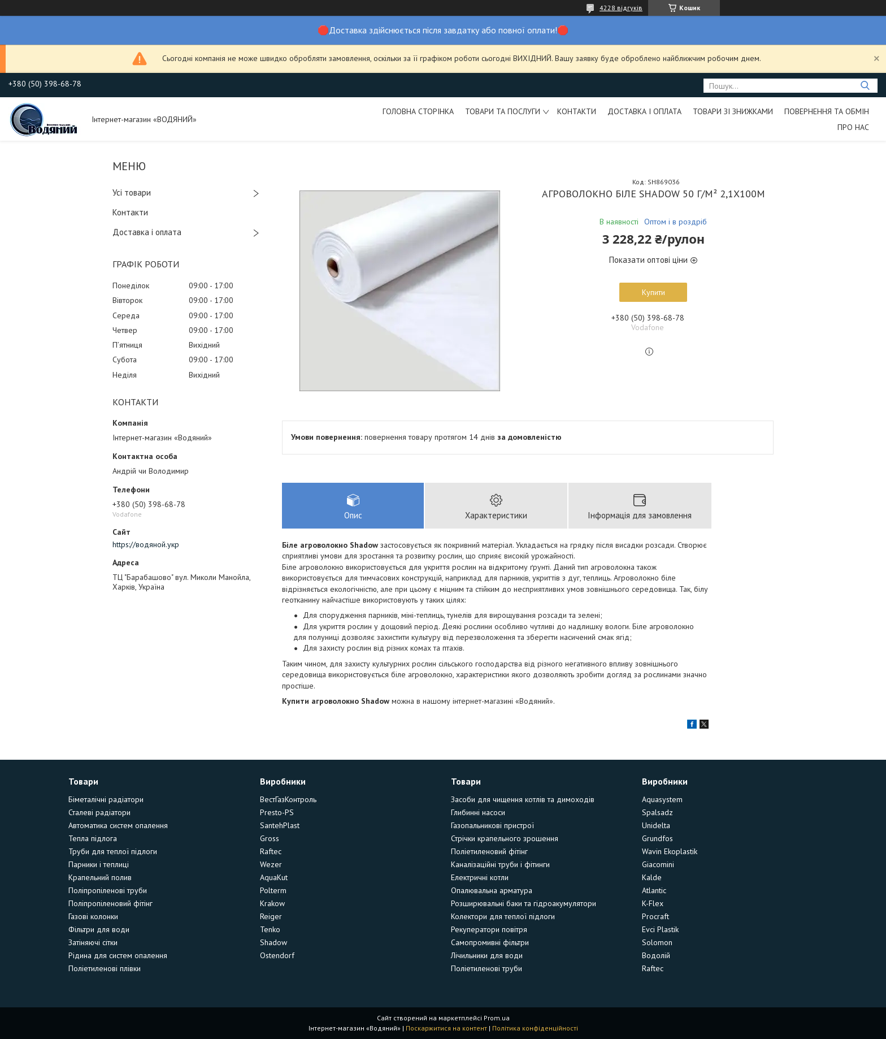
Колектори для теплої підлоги (503, 916)
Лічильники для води (487, 955)
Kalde (652, 877)
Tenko (270, 929)
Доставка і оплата (644, 111)
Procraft (655, 916)
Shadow (273, 942)
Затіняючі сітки (93, 942)
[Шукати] (865, 86)
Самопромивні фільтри (490, 942)
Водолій (656, 955)
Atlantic (654, 890)
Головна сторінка (418, 111)
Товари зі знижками (733, 111)
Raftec (270, 851)
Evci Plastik (660, 929)
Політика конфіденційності (535, 1028)
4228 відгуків (621, 7)
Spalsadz (657, 812)
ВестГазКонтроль (288, 799)
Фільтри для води (98, 929)
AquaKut (274, 877)
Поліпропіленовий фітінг (110, 903)
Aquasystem (662, 799)
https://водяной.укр (145, 544)
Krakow (272, 903)
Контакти (576, 111)
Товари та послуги (502, 111)
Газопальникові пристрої (492, 825)
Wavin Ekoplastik (669, 851)
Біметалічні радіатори (106, 799)
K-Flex (652, 903)
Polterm (273, 890)
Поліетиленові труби (486, 968)
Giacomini (658, 864)
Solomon (657, 942)
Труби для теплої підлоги (112, 851)
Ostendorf (277, 955)
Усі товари (131, 192)
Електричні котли (480, 877)
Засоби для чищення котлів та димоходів (522, 799)
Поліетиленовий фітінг (489, 851)
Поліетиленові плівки (104, 968)
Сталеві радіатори (99, 812)
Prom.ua (497, 1018)
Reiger (271, 916)
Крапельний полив (100, 877)
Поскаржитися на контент (446, 1028)
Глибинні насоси (478, 812)
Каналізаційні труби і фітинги (500, 864)
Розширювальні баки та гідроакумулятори (523, 903)
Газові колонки (93, 916)
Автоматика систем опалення (118, 825)
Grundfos (657, 838)
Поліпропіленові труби (107, 890)
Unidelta (656, 825)
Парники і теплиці (98, 864)
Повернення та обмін (826, 111)
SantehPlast (279, 825)
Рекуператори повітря (489, 929)
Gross (269, 838)
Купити (653, 292)
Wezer (271, 864)
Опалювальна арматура (491, 890)
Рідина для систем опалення (117, 955)
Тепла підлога (92, 838)
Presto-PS (277, 812)
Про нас (853, 127)
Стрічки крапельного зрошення (504, 838)
